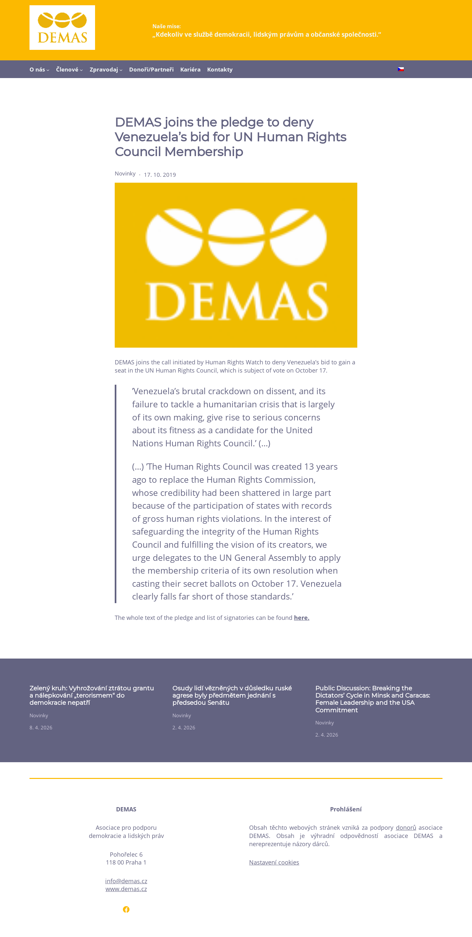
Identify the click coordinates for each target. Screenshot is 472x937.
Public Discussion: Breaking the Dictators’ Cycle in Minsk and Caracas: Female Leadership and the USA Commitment (372, 699)
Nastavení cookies (274, 862)
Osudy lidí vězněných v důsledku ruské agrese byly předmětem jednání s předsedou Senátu (232, 696)
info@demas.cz (126, 881)
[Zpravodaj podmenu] (121, 69)
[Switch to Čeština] (401, 70)
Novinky (125, 173)
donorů (406, 827)
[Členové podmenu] (81, 69)
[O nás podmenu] (47, 69)
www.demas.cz (126, 889)
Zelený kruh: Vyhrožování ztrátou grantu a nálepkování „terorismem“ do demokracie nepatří (92, 696)
